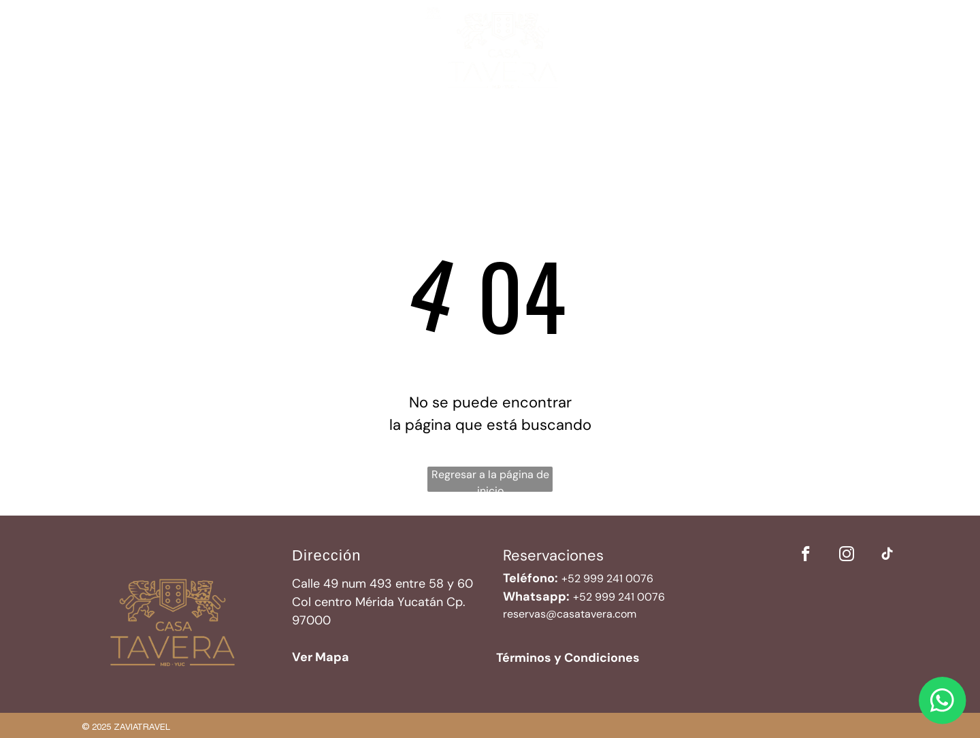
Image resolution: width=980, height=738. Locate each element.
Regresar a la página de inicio (490, 479)
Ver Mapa (320, 657)
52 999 (597, 597)
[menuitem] (296, 117)
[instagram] (846, 556)
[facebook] (805, 556)
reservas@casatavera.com (569, 614)
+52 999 (582, 578)
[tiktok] (887, 556)
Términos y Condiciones (568, 658)
